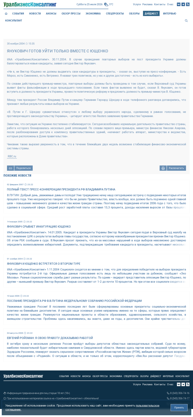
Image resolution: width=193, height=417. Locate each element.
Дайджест (155, 376)
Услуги (137, 6)
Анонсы (51, 13)
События (18, 13)
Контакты (159, 5)
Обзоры (144, 376)
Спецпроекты (131, 376)
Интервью (168, 376)
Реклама (147, 5)
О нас (170, 5)
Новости (35, 13)
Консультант (183, 376)
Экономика (93, 13)
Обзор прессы (71, 13)
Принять (179, 407)
